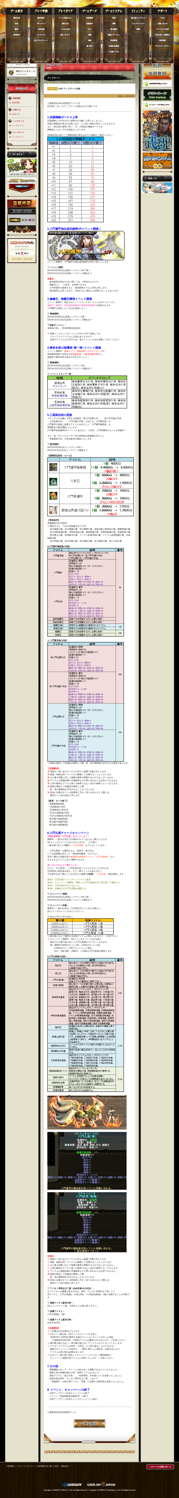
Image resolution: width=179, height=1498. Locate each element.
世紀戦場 (113, 40)
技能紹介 (89, 23)
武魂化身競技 (113, 46)
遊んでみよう (65, 35)
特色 (16, 23)
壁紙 (138, 29)
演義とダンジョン (113, 35)
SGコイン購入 (41, 40)
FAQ (162, 18)
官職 (89, 35)
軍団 (113, 18)
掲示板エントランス (138, 18)
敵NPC (89, 46)
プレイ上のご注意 (162, 29)
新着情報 (16, 103)
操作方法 (65, 23)
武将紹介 (16, 35)
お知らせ (16, 114)
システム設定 (65, 29)
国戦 (113, 23)
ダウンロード (41, 23)
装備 (89, 40)
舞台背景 (16, 18)
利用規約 (162, 40)
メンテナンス (18, 125)
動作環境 (41, 18)
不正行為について (162, 35)
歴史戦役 (113, 29)
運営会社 (64, 1466)
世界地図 (89, 18)
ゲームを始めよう (65, 18)
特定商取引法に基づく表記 (47, 1466)
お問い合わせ (162, 23)
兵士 (89, 29)
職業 (16, 29)
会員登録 (41, 29)
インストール (41, 35)
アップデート (18, 137)
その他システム (113, 51)
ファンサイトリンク (138, 23)
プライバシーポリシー (162, 46)
